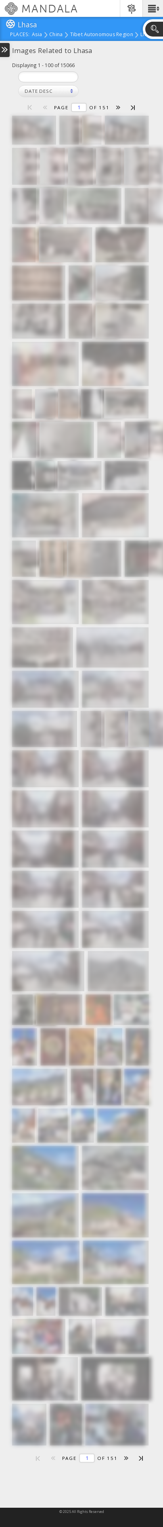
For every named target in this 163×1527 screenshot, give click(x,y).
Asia (37, 35)
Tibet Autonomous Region (101, 35)
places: (20, 35)
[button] (152, 8)
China (56, 35)
